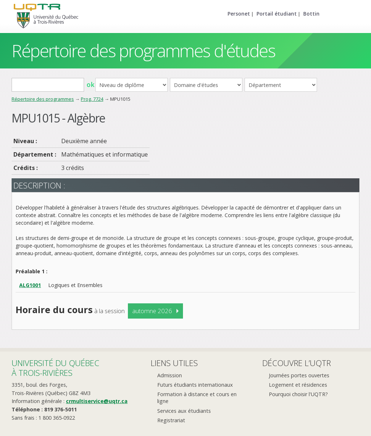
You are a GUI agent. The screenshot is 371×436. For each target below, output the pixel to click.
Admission (169, 375)
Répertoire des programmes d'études (143, 50)
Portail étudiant (277, 13)
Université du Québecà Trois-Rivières (55, 367)
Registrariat (171, 420)
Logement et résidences (298, 384)
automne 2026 (152, 311)
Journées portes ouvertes (299, 375)
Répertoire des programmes (43, 99)
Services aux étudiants (184, 410)
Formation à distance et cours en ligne (197, 397)
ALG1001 (30, 285)
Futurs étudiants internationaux (195, 384)
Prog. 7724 (92, 99)
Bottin (311, 13)
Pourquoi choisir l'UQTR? (298, 394)
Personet (239, 13)
